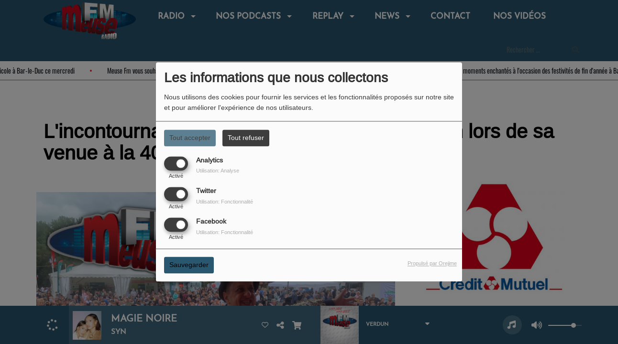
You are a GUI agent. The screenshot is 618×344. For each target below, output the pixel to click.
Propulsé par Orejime (432, 263)
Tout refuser (246, 137)
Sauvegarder (189, 265)
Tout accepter (189, 137)
